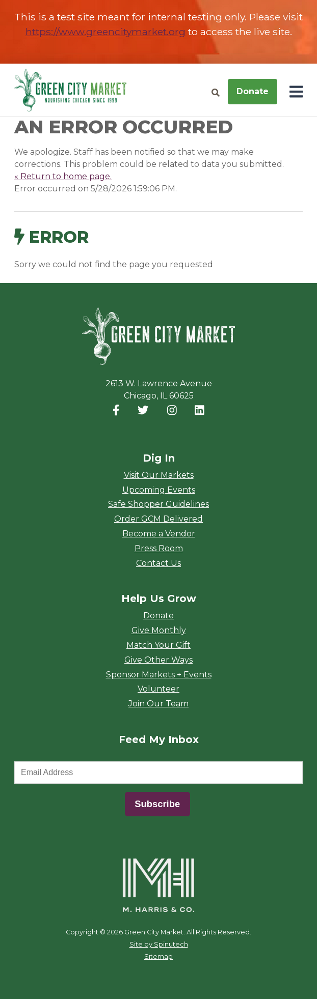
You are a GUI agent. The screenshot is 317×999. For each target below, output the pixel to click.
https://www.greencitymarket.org (105, 31)
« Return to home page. (63, 176)
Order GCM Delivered (158, 519)
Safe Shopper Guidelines (158, 504)
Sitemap (158, 956)
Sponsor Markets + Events (159, 674)
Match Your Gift (158, 645)
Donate (252, 91)
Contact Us (158, 563)
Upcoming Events (158, 490)
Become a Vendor (158, 533)
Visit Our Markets (159, 475)
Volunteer (158, 689)
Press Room (159, 548)
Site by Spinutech (158, 944)
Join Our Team (158, 703)
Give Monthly (158, 630)
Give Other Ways (158, 660)
